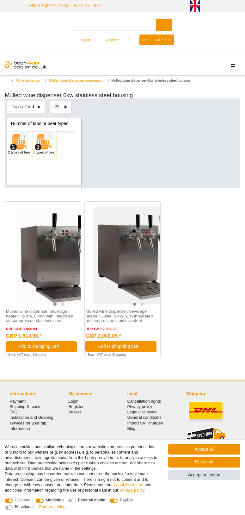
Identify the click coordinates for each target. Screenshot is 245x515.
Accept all (204, 449)
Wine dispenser (27, 80)
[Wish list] (130, 40)
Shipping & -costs (25, 406)
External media (91, 500)
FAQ (13, 412)
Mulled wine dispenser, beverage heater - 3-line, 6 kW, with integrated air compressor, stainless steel (119, 316)
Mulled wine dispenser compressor (75, 80)
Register (75, 406)
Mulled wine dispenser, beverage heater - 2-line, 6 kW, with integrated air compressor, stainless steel (39, 316)
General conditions (144, 417)
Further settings (53, 506)
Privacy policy (139, 406)
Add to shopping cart (45, 346)
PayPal (126, 500)
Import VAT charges (145, 423)
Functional (24, 506)
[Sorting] (26, 107)
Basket (74, 412)
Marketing (55, 500)
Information (19, 428)
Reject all (204, 461)
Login (73, 401)
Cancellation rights (144, 401)
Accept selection (204, 474)
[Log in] (82, 40)
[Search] (164, 25)
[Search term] (114, 25)
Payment (17, 401)
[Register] (109, 40)
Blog (131, 428)
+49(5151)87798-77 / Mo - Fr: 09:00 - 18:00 (65, 5)
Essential (23, 500)
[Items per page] (60, 107)
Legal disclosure (142, 412)
